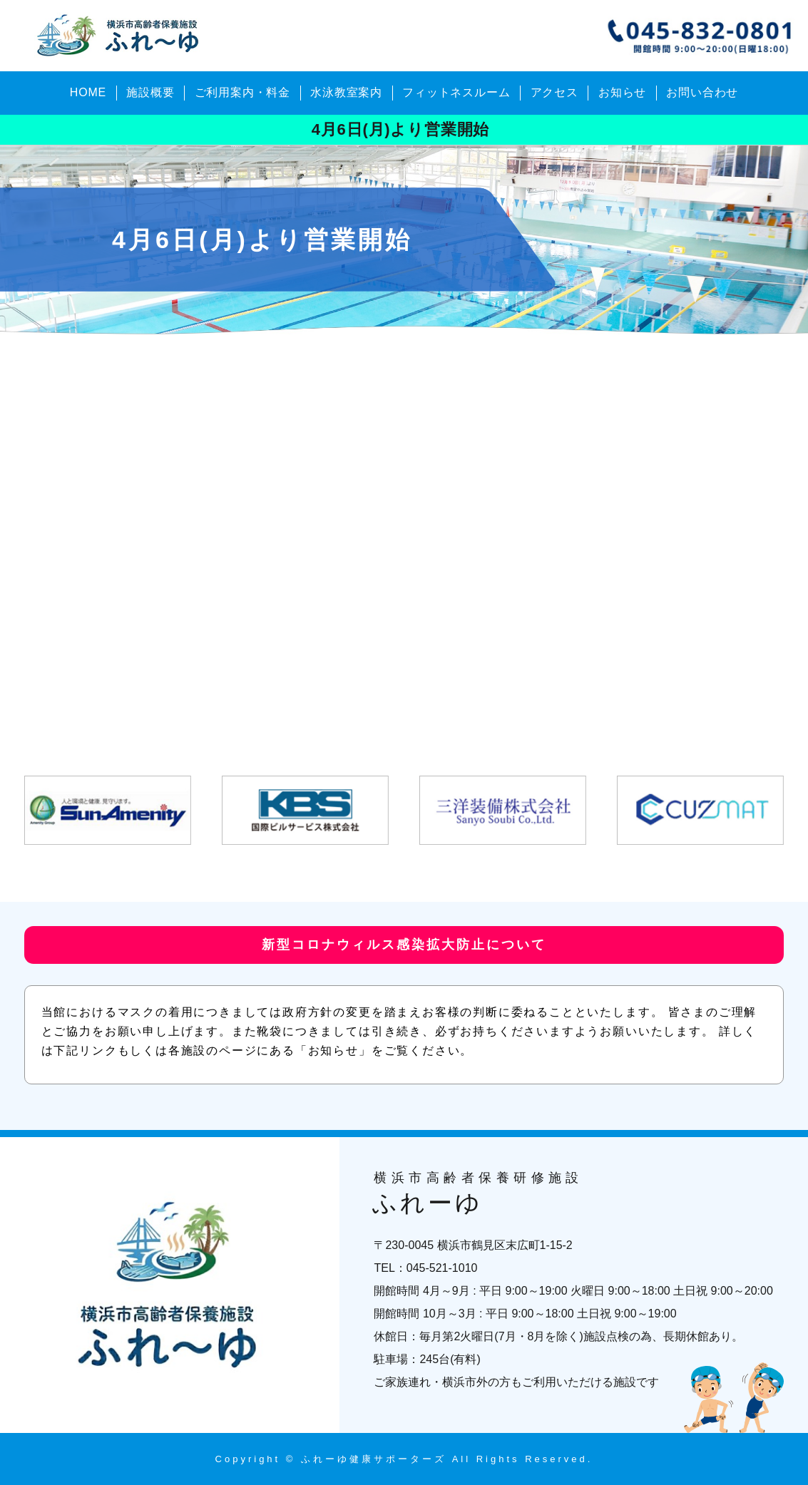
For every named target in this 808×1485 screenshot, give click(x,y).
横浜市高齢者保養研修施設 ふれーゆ (121, 35)
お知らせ (622, 92)
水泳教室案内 (346, 92)
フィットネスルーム (456, 92)
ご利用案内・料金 (242, 92)
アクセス (554, 92)
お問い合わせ (702, 92)
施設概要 (150, 92)
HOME (88, 92)
